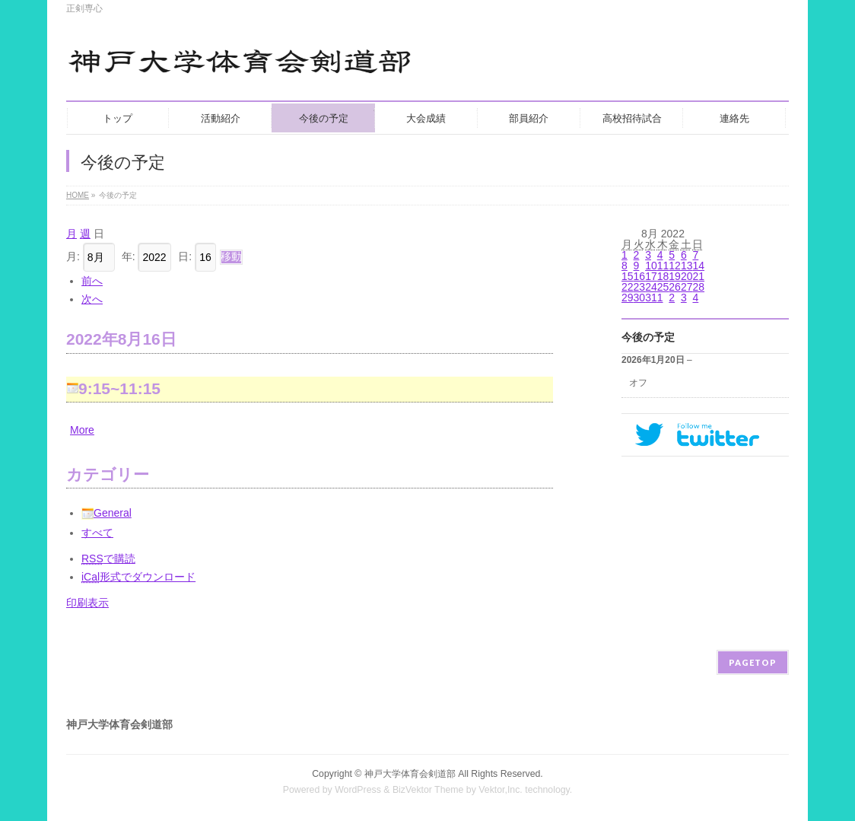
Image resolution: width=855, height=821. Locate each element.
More (82, 430)
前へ (92, 281)
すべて (97, 533)
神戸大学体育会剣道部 (410, 773)
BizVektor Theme (428, 789)
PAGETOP (753, 662)
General (106, 513)
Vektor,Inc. (500, 789)
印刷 (87, 603)
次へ (92, 299)
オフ (638, 382)
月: (73, 256)
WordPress (358, 789)
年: (128, 256)
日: (185, 256)
